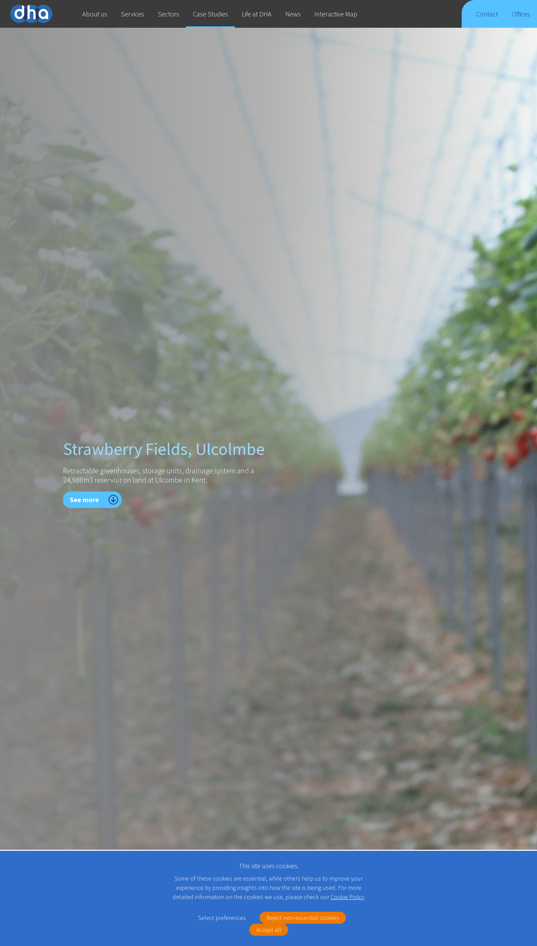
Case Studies (210, 14)
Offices (521, 19)
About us (94, 14)
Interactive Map (335, 14)
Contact (487, 19)
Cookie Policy (347, 897)
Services (132, 14)
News (293, 14)
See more (84, 499)
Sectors (168, 14)
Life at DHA (257, 14)
